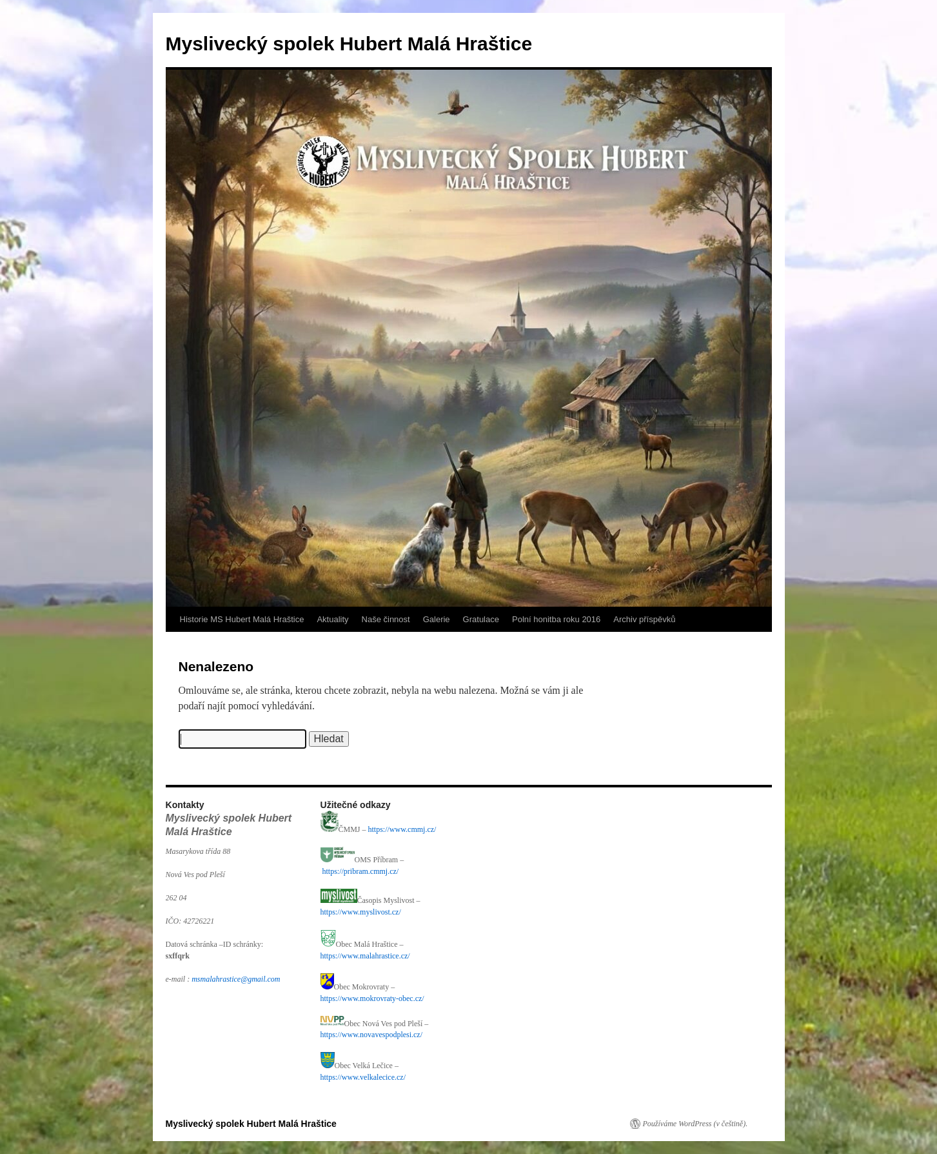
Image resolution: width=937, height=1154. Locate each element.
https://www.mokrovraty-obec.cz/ (372, 998)
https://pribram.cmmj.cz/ (360, 871)
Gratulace (481, 619)
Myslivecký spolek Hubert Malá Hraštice (349, 43)
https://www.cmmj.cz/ (402, 829)
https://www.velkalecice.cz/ (363, 1077)
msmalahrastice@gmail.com (236, 979)
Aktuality (332, 619)
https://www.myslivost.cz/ (361, 911)
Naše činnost (386, 619)
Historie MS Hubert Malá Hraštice (242, 619)
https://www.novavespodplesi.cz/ (373, 1034)
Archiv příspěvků (644, 619)
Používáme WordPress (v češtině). (695, 1123)
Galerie (436, 619)
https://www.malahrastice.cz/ (365, 955)
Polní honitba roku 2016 (556, 619)
